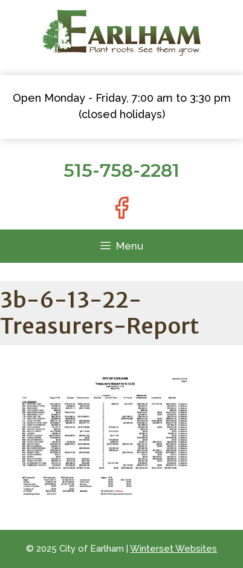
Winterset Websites (173, 548)
